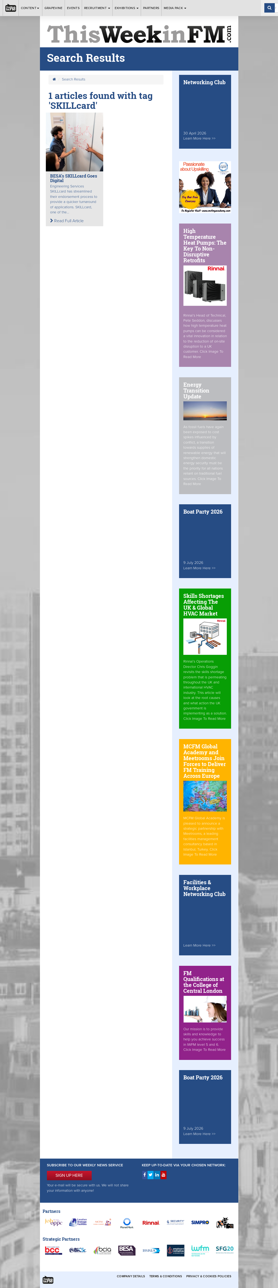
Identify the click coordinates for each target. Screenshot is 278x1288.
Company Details (131, 1276)
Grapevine (54, 8)
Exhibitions (127, 8)
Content (30, 8)
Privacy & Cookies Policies (208, 1276)
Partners (151, 8)
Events (73, 8)
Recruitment (97, 8)
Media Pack (175, 8)
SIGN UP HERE (69, 1175)
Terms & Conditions (165, 1276)
